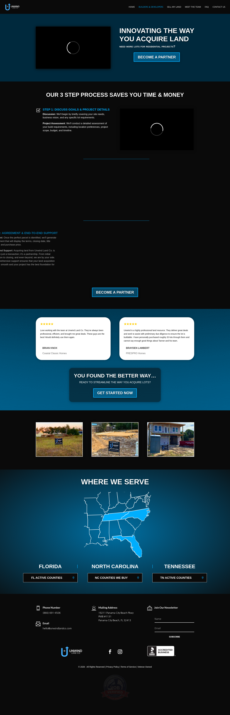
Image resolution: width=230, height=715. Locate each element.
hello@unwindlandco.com (57, 628)
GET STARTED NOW (115, 393)
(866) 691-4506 (52, 613)
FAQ (207, 7)
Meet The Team (193, 7)
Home (132, 7)
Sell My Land (174, 7)
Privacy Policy (112, 667)
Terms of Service (128, 667)
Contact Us (219, 7)
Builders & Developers (151, 7)
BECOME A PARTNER (157, 57)
